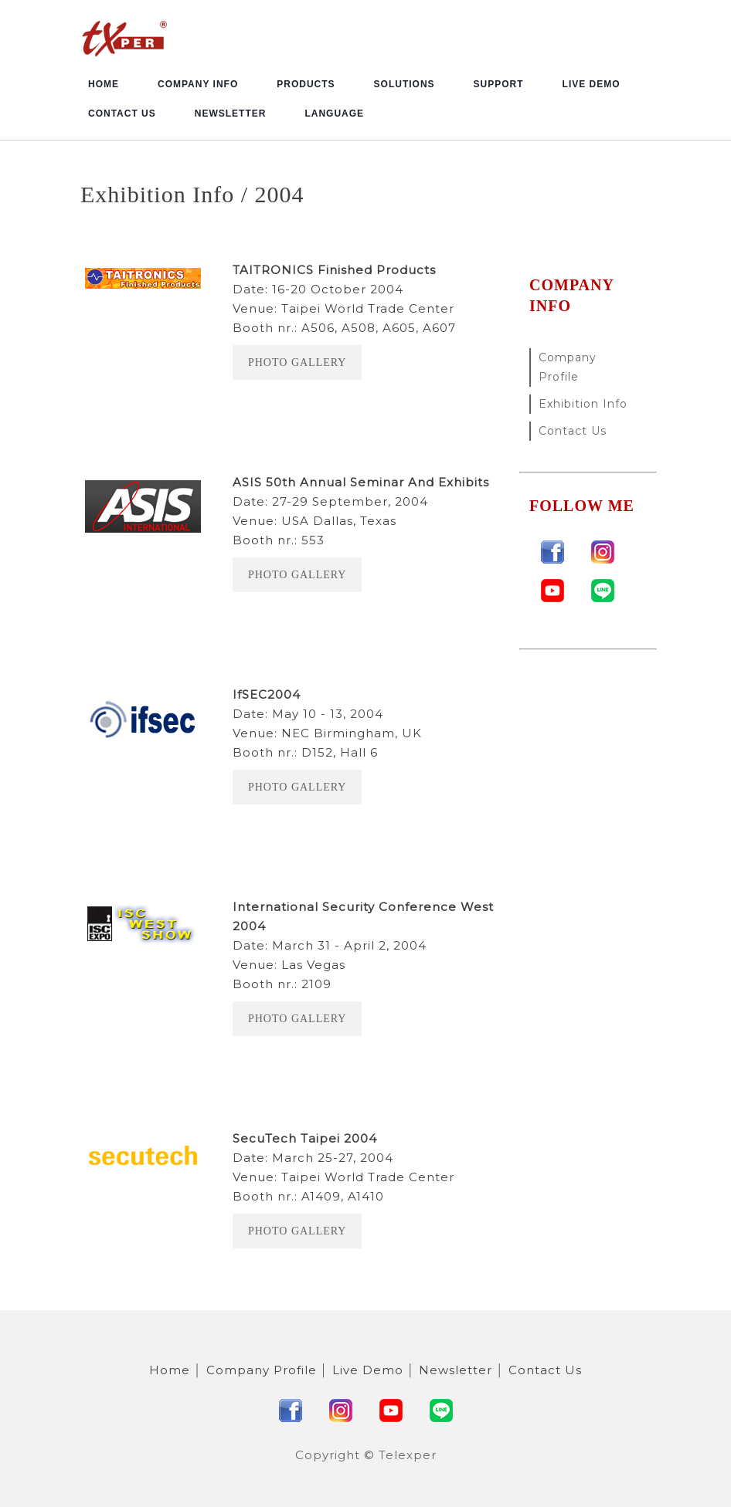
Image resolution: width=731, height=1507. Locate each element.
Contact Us (122, 113)
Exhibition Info (583, 404)
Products (306, 84)
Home (103, 84)
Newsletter (231, 113)
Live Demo (591, 84)
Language (334, 113)
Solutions (404, 84)
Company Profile (568, 367)
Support (499, 84)
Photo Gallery (297, 362)
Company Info (198, 84)
